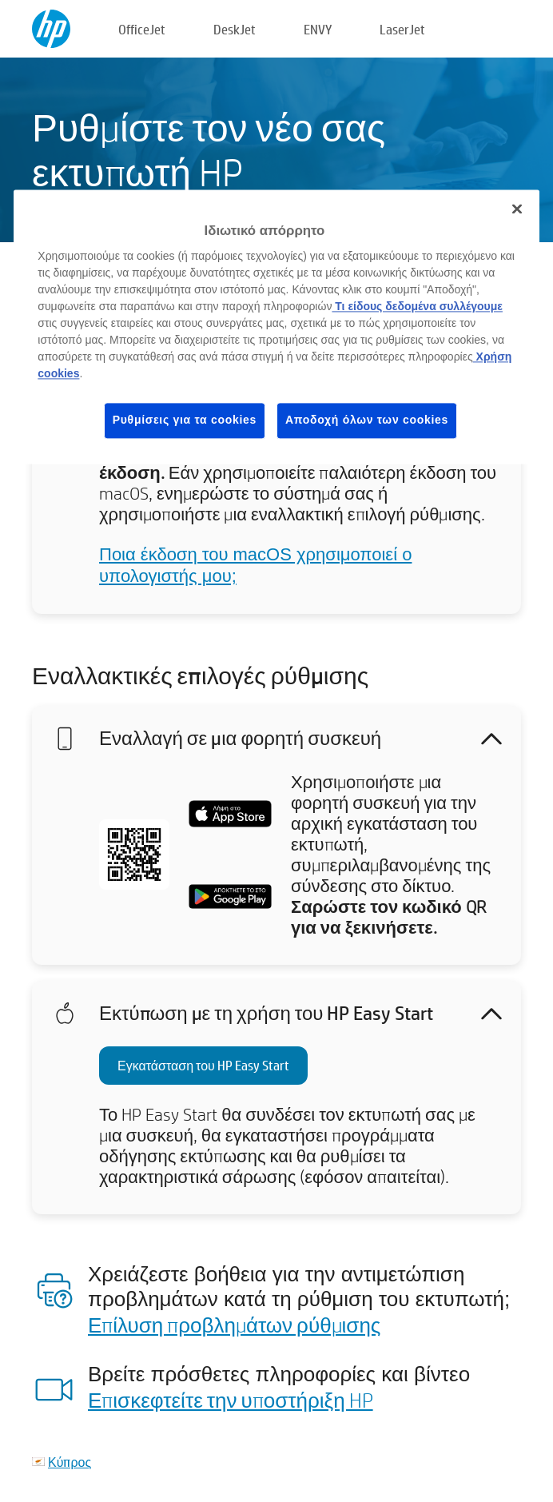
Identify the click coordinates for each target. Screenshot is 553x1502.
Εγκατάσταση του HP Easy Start (203, 1065)
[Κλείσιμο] (517, 208)
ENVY (318, 29)
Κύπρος (69, 1461)
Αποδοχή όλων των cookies (366, 420)
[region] (276, 326)
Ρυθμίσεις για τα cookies (185, 420)
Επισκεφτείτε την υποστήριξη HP (230, 1399)
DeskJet (234, 29)
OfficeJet (141, 29)
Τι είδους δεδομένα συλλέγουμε (417, 307)
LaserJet (402, 29)
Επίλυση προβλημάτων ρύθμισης (234, 1324)
